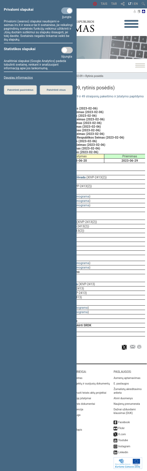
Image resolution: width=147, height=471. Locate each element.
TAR (114, 4)
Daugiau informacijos (18, 77)
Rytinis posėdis (94, 76)
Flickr (121, 428)
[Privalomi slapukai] (67, 10)
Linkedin (123, 452)
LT (130, 4)
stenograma (81, 196)
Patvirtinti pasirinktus (20, 89)
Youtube (123, 440)
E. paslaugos (121, 383)
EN (136, 4)
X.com (122, 434)
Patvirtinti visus (56, 89)
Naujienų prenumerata (127, 403)
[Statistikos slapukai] (67, 50)
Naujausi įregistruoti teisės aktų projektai (82, 392)
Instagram (124, 446)
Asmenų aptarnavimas (127, 378)
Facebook (124, 422)
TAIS (104, 4)
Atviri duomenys (123, 398)
